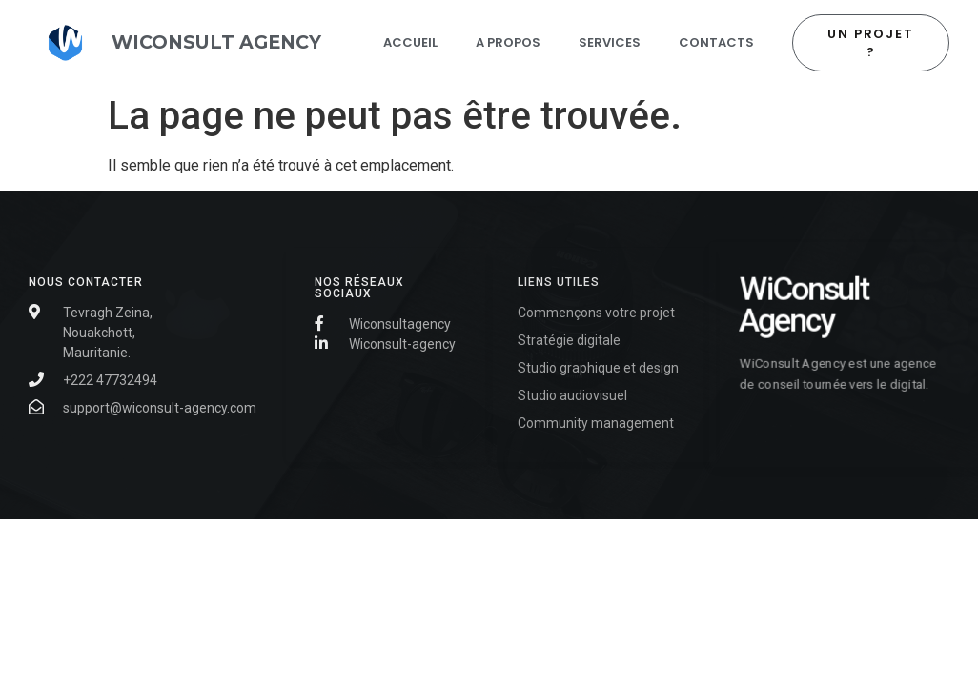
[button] (870, 42)
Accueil (410, 42)
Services (610, 42)
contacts (716, 42)
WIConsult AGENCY (216, 41)
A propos (508, 42)
